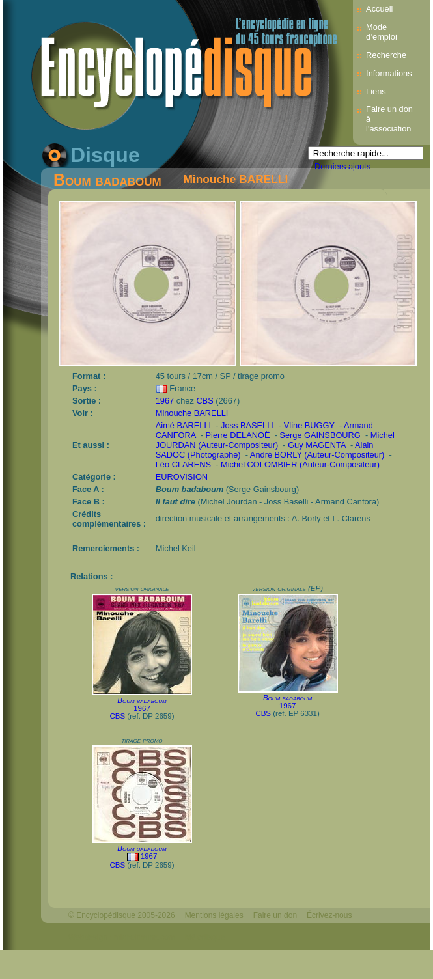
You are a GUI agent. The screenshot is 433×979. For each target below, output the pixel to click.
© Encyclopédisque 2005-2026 (121, 915)
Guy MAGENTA (317, 445)
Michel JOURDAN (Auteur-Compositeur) (275, 440)
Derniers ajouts (342, 166)
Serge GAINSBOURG (319, 435)
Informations (389, 73)
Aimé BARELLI (183, 425)
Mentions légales (214, 915)
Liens (376, 91)
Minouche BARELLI (235, 179)
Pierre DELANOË (238, 435)
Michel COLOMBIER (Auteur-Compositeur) (300, 464)
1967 (165, 401)
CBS (204, 401)
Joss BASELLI (247, 425)
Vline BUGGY (309, 425)
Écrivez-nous (329, 915)
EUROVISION (182, 477)
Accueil (379, 9)
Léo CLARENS (183, 464)
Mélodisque (205, 937)
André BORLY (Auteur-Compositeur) (317, 455)
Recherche (386, 55)
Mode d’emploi (381, 32)
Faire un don (275, 915)
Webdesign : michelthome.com (121, 937)
